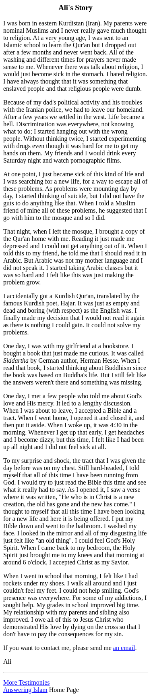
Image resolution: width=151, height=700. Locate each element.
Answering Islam (25, 689)
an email (124, 647)
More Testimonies (26, 682)
